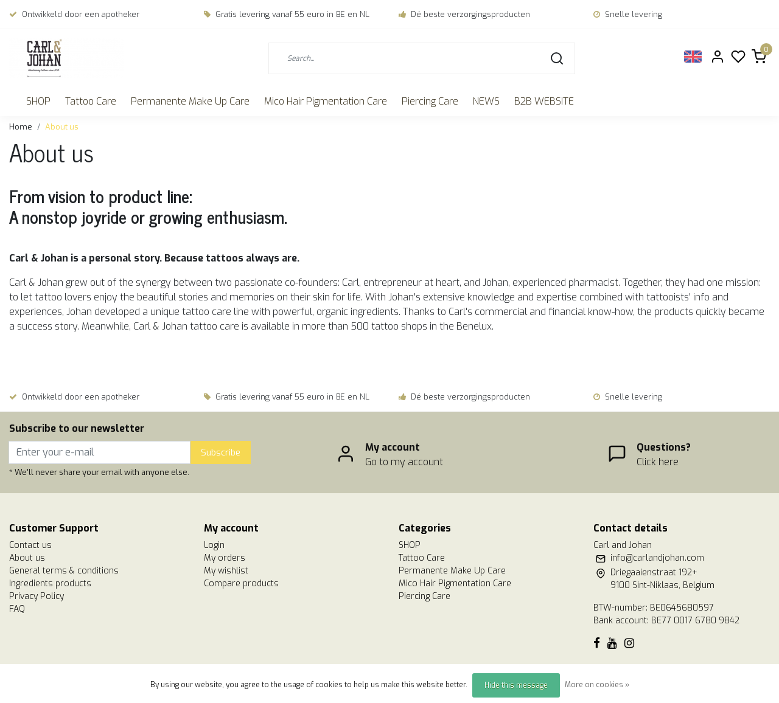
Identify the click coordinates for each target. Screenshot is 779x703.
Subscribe (220, 453)
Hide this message (516, 685)
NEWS (486, 101)
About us (62, 127)
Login (214, 545)
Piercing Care (430, 101)
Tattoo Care (90, 101)
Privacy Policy (36, 596)
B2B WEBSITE (544, 101)
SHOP (38, 101)
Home (20, 127)
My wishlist (226, 571)
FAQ (17, 609)
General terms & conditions (64, 571)
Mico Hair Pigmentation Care (325, 101)
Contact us (30, 545)
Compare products (241, 583)
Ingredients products (50, 583)
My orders (224, 558)
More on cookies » (597, 685)
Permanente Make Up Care (190, 101)
